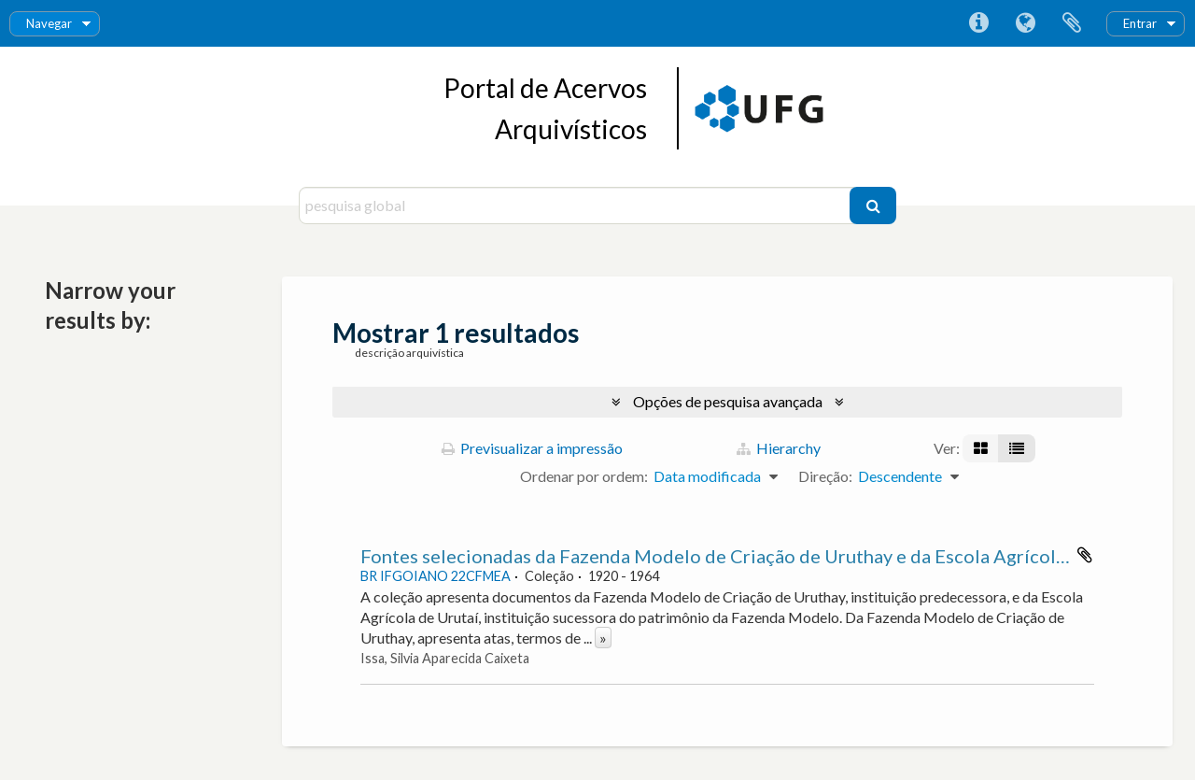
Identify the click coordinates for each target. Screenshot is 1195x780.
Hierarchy (779, 448)
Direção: (825, 476)
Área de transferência (1071, 23)
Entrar (1140, 23)
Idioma (1025, 23)
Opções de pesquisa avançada (727, 401)
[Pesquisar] (873, 205)
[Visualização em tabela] (1016, 448)
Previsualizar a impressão (532, 448)
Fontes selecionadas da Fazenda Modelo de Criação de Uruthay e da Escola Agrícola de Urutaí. (756, 556)
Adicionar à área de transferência (1085, 555)
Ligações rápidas (978, 23)
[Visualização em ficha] (981, 448)
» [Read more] (603, 637)
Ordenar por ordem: (584, 476)
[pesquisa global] (576, 205)
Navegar (49, 23)
